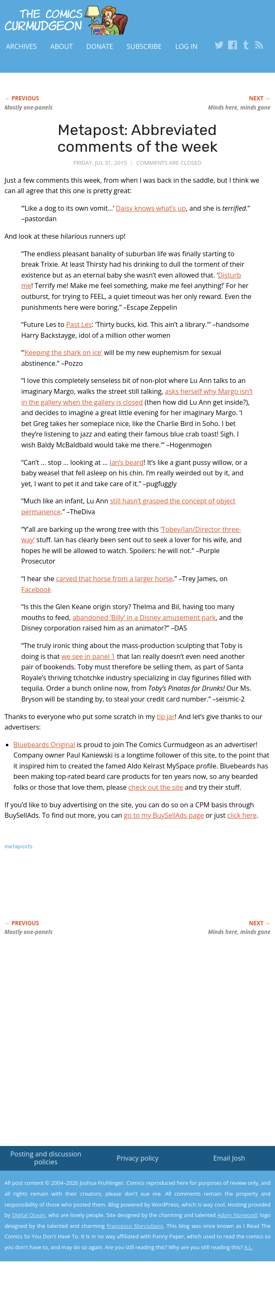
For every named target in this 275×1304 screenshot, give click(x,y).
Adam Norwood (237, 1215)
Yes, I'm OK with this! (204, 1273)
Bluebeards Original (44, 744)
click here (242, 815)
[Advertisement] (102, 893)
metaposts (19, 846)
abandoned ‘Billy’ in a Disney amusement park (144, 617)
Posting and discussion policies (46, 1157)
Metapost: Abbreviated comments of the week (137, 138)
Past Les (79, 324)
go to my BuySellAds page (164, 815)
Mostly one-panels (29, 107)
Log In (186, 46)
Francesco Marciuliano (135, 1226)
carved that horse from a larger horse (114, 578)
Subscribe (144, 46)
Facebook (36, 589)
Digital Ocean (29, 1215)
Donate (99, 46)
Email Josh (229, 1158)
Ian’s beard (126, 462)
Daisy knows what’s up (151, 208)
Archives (21, 46)
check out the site (156, 787)
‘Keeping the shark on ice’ (62, 352)
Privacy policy (137, 1158)
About (61, 46)
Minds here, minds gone (239, 107)
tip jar (166, 716)
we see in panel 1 (88, 656)
